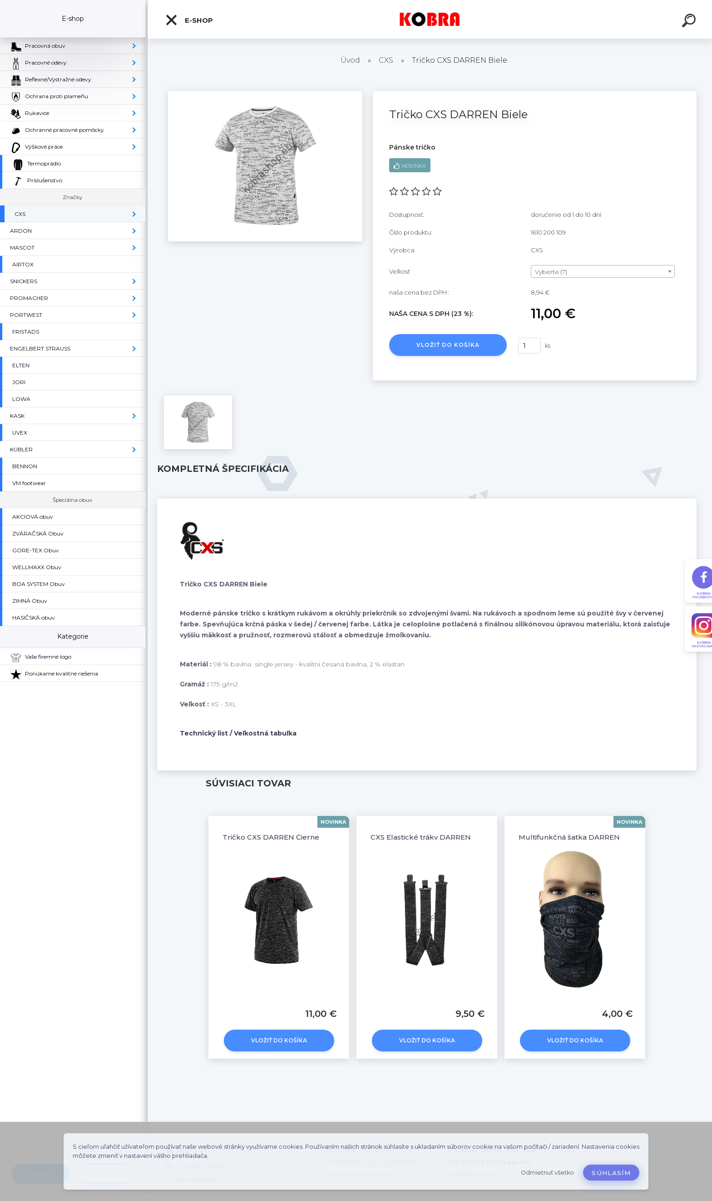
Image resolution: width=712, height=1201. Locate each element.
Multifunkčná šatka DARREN (569, 837)
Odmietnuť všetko (547, 1172)
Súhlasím (611, 1172)
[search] (690, 21)
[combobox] (603, 271)
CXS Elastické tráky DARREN (421, 837)
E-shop (189, 20)
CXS (386, 60)
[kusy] (529, 346)
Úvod (350, 60)
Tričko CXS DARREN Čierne (270, 837)
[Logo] (430, 19)
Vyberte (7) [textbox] (551, 271)
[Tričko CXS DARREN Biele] (265, 94)
